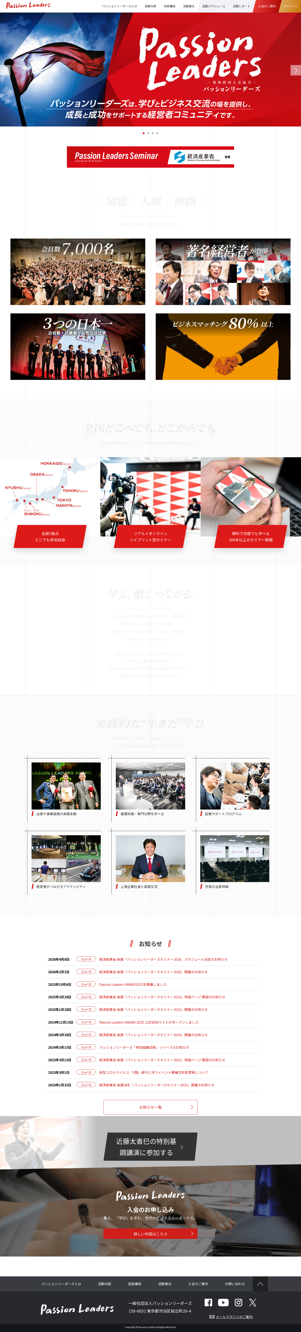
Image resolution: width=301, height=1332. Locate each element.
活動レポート (241, 6)
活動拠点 (164, 1285)
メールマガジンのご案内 (234, 1318)
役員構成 (169, 6)
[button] (5, 69)
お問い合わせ (235, 1285)
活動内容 (104, 1285)
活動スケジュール (213, 6)
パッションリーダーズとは (61, 1285)
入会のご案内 (198, 1285)
